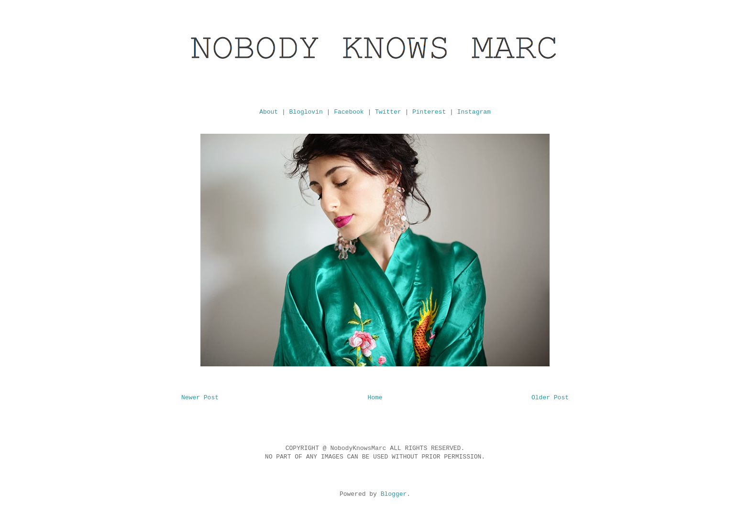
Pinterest (429, 112)
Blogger (394, 494)
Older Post (550, 397)
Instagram (474, 112)
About (268, 112)
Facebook (349, 112)
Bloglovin (306, 112)
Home (374, 397)
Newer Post (200, 397)
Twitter (388, 112)
